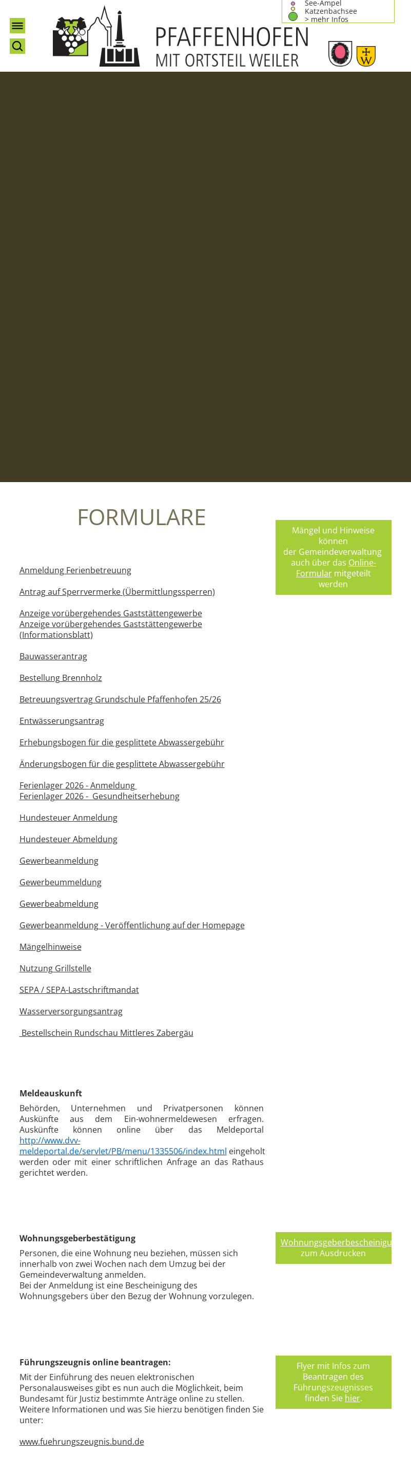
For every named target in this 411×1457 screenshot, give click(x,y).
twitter (177, 1089)
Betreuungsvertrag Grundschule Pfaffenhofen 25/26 (120, 299)
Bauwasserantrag (53, 256)
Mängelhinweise (50, 547)
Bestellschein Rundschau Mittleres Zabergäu (106, 633)
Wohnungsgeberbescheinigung (341, 842)
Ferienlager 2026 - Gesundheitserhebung (99, 396)
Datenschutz (299, 1195)
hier (352, 998)
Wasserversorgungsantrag (71, 611)
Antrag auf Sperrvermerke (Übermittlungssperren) (117, 192)
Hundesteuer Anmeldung (68, 418)
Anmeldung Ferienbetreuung (75, 170)
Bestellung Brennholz (60, 278)
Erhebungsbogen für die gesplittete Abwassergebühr (121, 342)
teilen (242, 1089)
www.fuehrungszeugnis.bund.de (81, 1042)
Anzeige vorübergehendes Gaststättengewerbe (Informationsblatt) (110, 230)
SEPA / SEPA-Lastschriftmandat (79, 590)
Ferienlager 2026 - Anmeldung (78, 385)
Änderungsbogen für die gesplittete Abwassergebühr (122, 364)
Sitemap (291, 1217)
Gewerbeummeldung (60, 482)
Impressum (297, 1185)
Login (285, 1228)
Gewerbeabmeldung (59, 504)
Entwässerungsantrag (61, 321)
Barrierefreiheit (305, 1206)
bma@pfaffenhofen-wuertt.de (332, 1157)
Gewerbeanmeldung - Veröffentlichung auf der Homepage (132, 525)
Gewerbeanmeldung (59, 461)
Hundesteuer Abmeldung (68, 439)
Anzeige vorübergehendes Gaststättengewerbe (110, 213)
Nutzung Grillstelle (55, 568)
